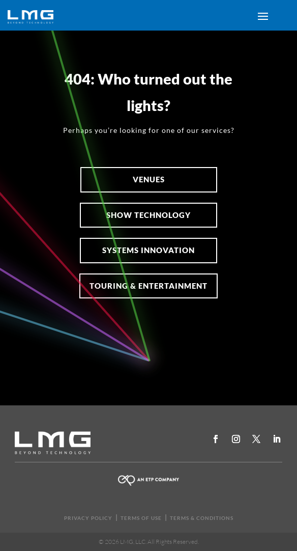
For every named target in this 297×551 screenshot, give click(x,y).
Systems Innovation (148, 250)
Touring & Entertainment (148, 285)
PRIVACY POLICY (88, 518)
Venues (149, 179)
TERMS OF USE (141, 518)
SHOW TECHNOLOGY (148, 214)
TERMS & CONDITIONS (201, 518)
